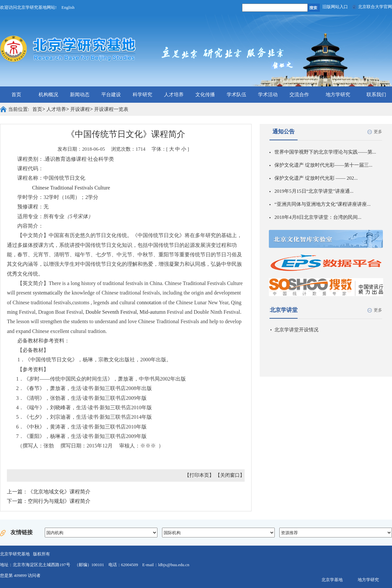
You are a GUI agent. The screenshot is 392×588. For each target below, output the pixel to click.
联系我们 (376, 94)
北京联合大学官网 (375, 6)
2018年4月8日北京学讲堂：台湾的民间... (317, 217)
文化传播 (205, 94)
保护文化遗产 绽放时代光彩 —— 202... (316, 178)
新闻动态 (80, 94)
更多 (378, 131)
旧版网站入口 (335, 6)
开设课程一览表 (111, 109)
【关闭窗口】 (230, 475)
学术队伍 (236, 94)
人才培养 (174, 94)
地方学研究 (338, 94)
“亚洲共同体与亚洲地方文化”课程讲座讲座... (322, 204)
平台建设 (111, 94)
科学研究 (142, 94)
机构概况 (48, 94)
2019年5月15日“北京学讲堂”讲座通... (313, 191)
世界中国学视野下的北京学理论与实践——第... (325, 152)
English (67, 7)
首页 (16, 94)
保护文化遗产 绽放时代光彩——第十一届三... (323, 165)
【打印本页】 (199, 475)
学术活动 (268, 94)
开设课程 (80, 109)
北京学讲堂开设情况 (296, 329)
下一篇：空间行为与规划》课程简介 (48, 501)
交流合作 (299, 94)
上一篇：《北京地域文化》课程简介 (48, 491)
